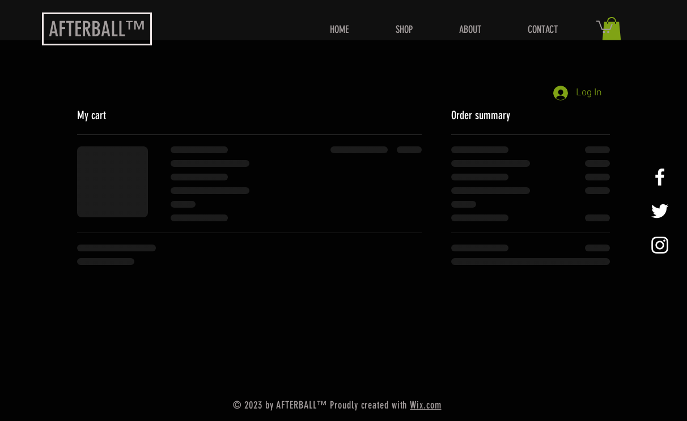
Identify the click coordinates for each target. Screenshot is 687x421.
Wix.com (425, 405)
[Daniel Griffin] (659, 177)
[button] (604, 26)
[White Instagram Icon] (659, 245)
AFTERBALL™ (97, 28)
